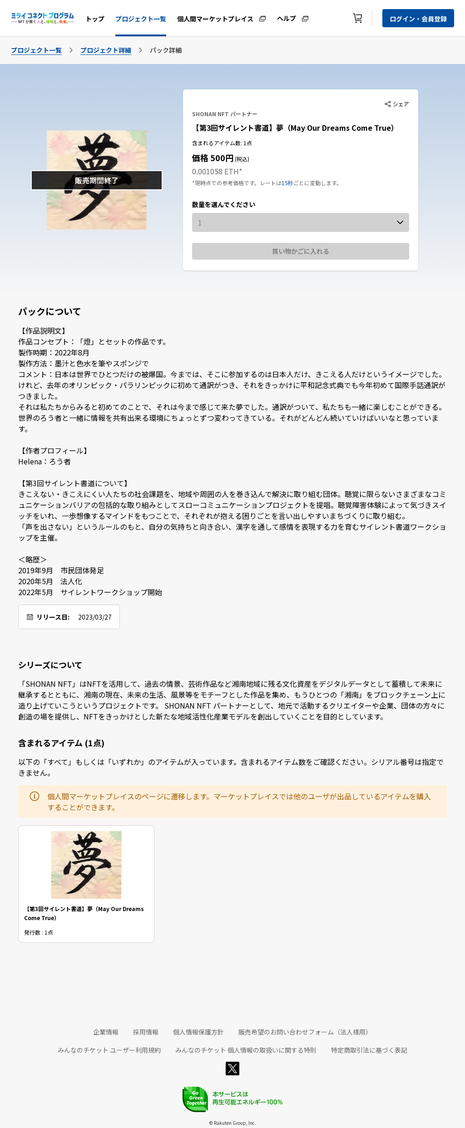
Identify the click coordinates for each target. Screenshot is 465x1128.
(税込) (241, 159)
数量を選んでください (223, 204)
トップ (94, 18)
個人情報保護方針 (198, 1031)
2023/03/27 (95, 616)
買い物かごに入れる (300, 251)
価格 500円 (212, 157)
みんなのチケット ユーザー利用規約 (109, 1049)
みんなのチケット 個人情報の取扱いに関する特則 (246, 1049)
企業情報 (106, 1031)
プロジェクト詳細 (105, 49)
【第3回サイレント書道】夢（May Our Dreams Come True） (295, 127)
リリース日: (52, 616)
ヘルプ (286, 18)
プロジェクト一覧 (140, 18)
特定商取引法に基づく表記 (369, 1049)
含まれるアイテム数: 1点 (222, 143)
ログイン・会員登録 (418, 18)
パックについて (49, 311)
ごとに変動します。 (317, 183)
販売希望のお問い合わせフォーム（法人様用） (305, 1031)
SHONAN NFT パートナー (224, 114)
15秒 (287, 183)
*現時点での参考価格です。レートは (237, 183)
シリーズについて (50, 664)
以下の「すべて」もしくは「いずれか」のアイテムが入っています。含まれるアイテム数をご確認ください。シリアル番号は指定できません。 (231, 767)
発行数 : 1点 (38, 932)
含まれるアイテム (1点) (61, 743)
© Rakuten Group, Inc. (232, 1122)
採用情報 (145, 1031)
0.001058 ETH (215, 171)
